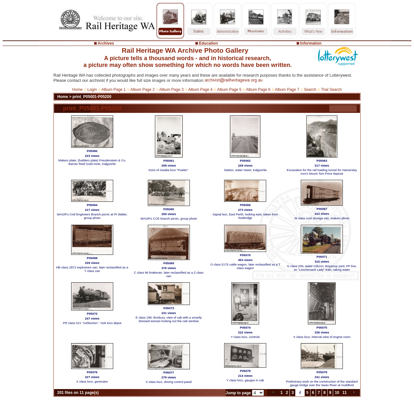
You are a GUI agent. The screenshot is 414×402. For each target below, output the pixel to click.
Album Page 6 (258, 89)
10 (337, 392)
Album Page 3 (171, 89)
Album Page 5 (229, 89)
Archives (106, 43)
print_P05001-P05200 (91, 96)
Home (77, 89)
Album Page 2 (142, 89)
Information (310, 43)
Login (92, 89)
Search (310, 89)
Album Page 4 (200, 89)
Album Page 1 (113, 89)
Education (208, 43)
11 (345, 392)
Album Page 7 (287, 89)
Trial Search (331, 89)
